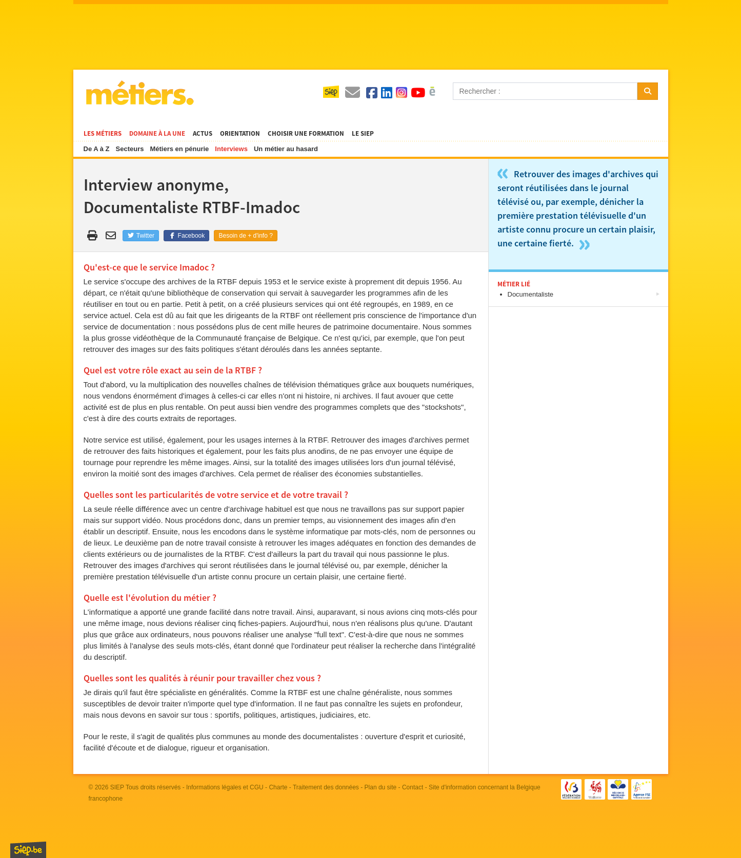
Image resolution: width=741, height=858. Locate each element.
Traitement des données (326, 787)
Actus (202, 133)
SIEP (117, 787)
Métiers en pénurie (179, 149)
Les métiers (103, 133)
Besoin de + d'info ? (245, 235)
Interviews (231, 149)
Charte (278, 787)
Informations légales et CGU (225, 787)
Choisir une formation (306, 133)
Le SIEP (363, 133)
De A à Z (97, 149)
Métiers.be (139, 93)
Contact (412, 787)
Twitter (140, 235)
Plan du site (381, 787)
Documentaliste (531, 294)
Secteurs (130, 149)
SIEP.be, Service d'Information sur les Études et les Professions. (28, 850)
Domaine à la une (157, 133)
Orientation (240, 133)
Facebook (186, 235)
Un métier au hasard (286, 149)
